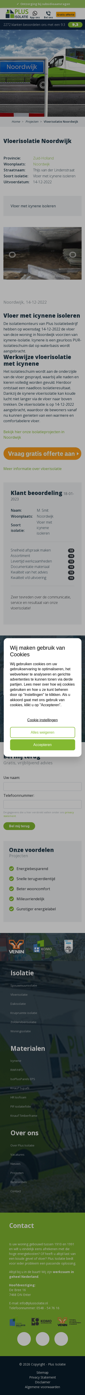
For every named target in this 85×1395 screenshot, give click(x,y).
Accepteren (42, 745)
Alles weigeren (42, 732)
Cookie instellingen (42, 720)
